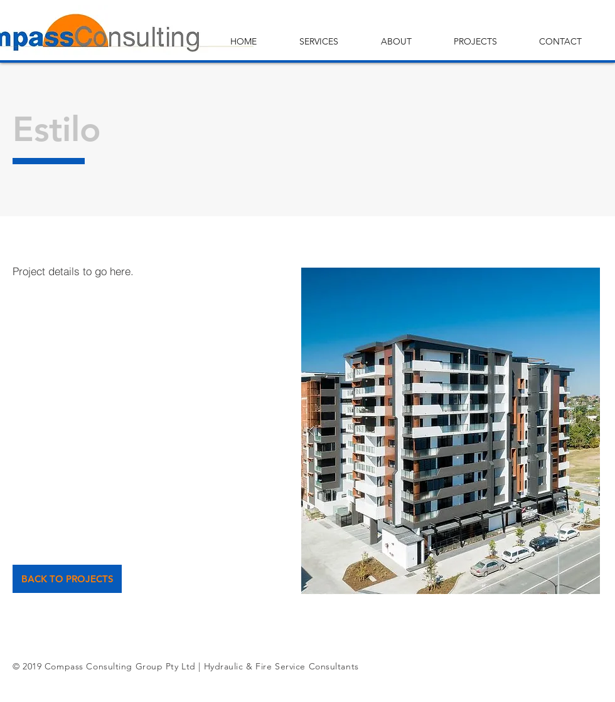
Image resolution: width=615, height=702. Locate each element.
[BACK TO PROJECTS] (67, 579)
